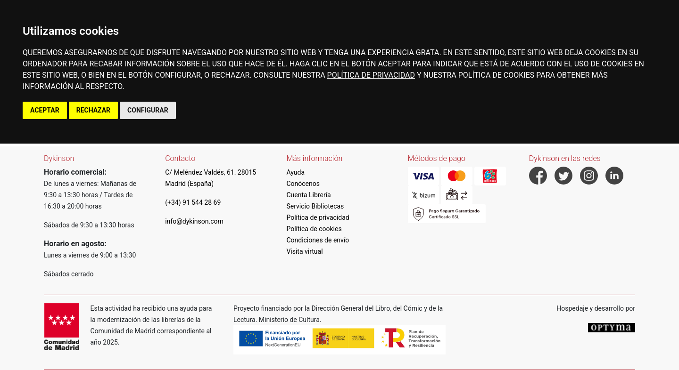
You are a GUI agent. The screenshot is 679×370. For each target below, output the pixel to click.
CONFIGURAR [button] (147, 110)
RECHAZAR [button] (93, 110)
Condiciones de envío (317, 240)
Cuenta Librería (308, 195)
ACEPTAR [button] (44, 110)
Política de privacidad (317, 217)
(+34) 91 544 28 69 (193, 202)
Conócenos (303, 183)
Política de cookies (313, 229)
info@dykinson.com (194, 221)
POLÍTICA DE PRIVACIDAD (371, 75)
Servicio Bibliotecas (315, 206)
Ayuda (295, 172)
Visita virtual (304, 251)
